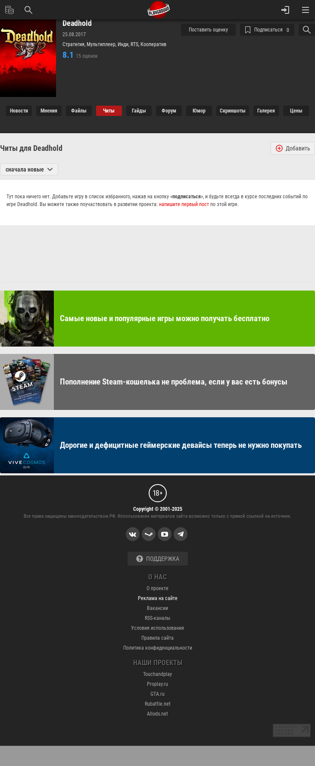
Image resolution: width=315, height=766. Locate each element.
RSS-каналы (157, 618)
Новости (19, 111)
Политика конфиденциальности (157, 648)
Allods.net (157, 714)
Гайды (139, 111)
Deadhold (77, 23)
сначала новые (29, 169)
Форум (169, 111)
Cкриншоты (233, 111)
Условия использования (157, 628)
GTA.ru (157, 694)
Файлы (79, 111)
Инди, (124, 44)
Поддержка (157, 559)
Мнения (49, 111)
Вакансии (157, 608)
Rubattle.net (158, 704)
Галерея (266, 111)
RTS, (135, 44)
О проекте (157, 588)
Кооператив (153, 44)
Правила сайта (157, 638)
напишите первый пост (184, 204)
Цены (296, 111)
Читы (109, 111)
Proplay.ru (157, 684)
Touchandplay (157, 674)
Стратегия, (74, 44)
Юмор (199, 111)
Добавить (292, 148)
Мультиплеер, (102, 44)
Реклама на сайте (158, 598)
